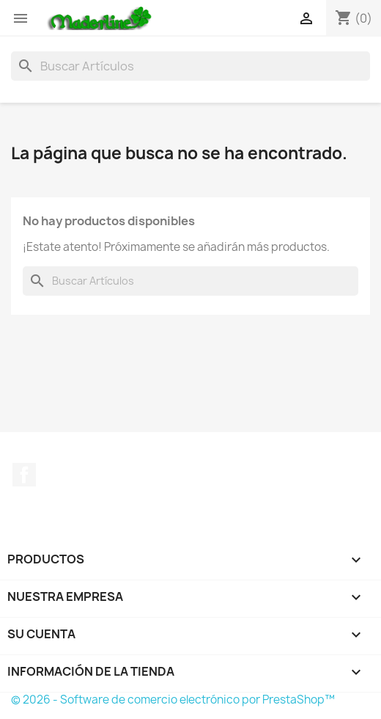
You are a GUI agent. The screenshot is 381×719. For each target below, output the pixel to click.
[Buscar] (190, 66)
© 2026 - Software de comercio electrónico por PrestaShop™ (173, 699)
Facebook (24, 474)
